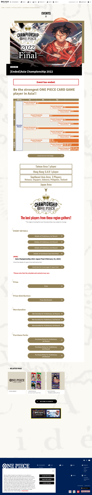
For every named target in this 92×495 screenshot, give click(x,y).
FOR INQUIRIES (80, 485)
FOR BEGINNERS (15, 2)
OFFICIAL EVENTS (16, 7)
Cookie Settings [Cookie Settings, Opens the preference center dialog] (47, 483)
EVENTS (49, 2)
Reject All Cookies (46, 479)
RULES (24, 2)
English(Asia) (85, 488)
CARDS (56, 2)
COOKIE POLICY (87, 485)
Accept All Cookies (46, 476)
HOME (3, 7)
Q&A (30, 2)
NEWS (35, 2)
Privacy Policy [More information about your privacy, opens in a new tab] (25, 490)
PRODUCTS (42, 2)
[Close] (53, 471)
